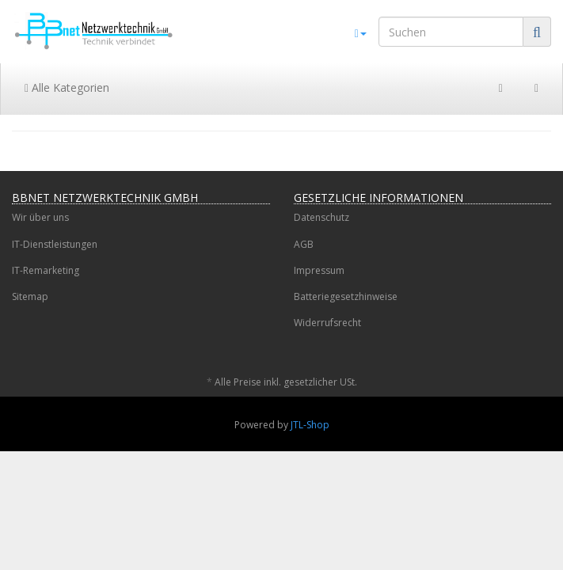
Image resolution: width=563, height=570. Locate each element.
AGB (304, 244)
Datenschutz (321, 217)
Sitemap (30, 296)
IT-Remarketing (45, 270)
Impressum (319, 270)
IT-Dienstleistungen (54, 244)
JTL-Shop (310, 424)
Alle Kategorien (67, 87)
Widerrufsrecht (327, 322)
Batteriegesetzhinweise (346, 296)
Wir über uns (40, 217)
